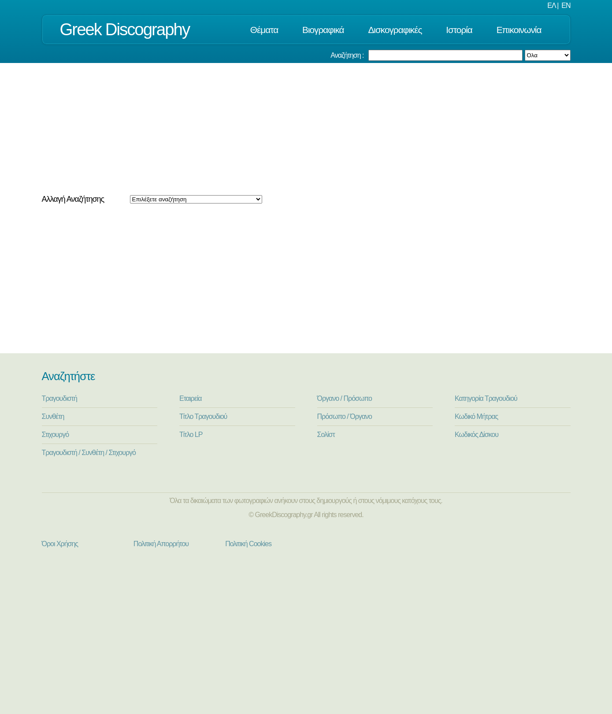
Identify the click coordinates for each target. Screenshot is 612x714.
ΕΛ (551, 5)
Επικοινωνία (519, 30)
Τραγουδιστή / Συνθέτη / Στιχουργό (89, 452)
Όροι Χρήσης (60, 544)
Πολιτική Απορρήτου (161, 544)
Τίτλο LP (190, 434)
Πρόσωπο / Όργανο (344, 416)
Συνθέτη (53, 416)
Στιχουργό (55, 434)
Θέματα (264, 30)
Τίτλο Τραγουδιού (203, 416)
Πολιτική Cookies (248, 544)
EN (565, 5)
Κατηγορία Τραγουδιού (486, 398)
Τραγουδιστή (59, 398)
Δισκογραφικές (395, 30)
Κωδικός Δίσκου (476, 434)
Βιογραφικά (323, 30)
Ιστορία (459, 30)
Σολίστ (326, 434)
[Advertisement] (306, 129)
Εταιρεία (190, 398)
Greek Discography (125, 29)
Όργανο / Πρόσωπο (344, 398)
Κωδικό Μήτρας (476, 416)
